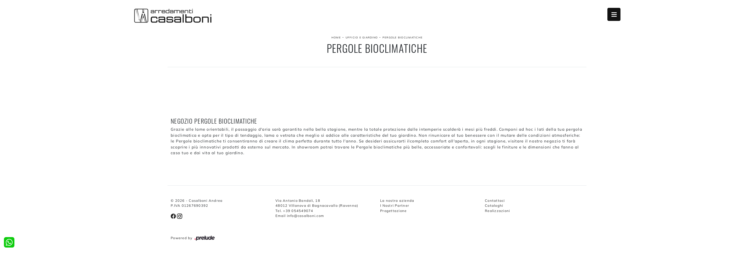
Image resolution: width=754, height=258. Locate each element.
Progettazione (393, 211)
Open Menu (613, 14)
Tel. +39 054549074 (294, 211)
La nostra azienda (397, 200)
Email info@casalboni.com (299, 216)
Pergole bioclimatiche (402, 37)
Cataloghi (494, 205)
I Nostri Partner (394, 205)
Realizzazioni (497, 211)
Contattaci (495, 200)
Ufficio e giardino (362, 37)
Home (336, 37)
